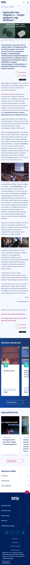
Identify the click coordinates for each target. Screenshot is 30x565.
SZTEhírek (11, 7)
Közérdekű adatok (15, 550)
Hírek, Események (4, 7)
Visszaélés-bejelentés (15, 546)
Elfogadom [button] (6, 562)
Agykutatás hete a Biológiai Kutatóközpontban (13, 314)
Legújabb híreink (7, 437)
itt (22, 280)
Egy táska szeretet (9, 371)
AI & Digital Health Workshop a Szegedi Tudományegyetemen (10, 442)
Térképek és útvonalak (7, 525)
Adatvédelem (15, 542)
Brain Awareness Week (8, 94)
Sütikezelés (15, 538)
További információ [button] (8, 558)
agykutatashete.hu (17, 277)
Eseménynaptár (12, 402)
